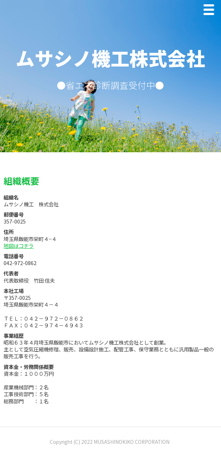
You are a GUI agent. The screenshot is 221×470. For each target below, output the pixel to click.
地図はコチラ (19, 245)
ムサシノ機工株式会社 (110, 57)
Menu (210, 11)
